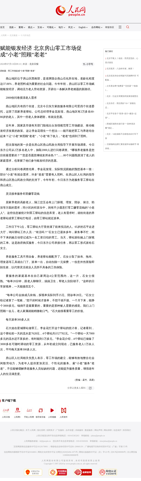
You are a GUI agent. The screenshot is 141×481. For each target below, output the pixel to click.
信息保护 (117, 430)
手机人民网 (29, 411)
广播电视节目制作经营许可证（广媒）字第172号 (106, 447)
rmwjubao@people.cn (108, 441)
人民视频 (52, 411)
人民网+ (17, 411)
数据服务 (89, 430)
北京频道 (13, 35)
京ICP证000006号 (118, 452)
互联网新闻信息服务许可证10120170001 (31, 447)
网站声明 (98, 430)
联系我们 (127, 430)
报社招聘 (41, 430)
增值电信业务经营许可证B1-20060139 (66, 447)
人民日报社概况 (17, 430)
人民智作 (64, 411)
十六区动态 (25, 35)
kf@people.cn (45, 441)
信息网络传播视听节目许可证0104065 (20, 452)
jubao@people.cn (98, 436)
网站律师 (108, 430)
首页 (2, 27)
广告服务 (60, 430)
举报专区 (109, 27)
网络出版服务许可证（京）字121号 (94, 452)
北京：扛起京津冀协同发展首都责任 (122, 96)
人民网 (3, 35)
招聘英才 (50, 430)
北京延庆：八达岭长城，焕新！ (120, 69)
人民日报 (6, 411)
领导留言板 (40, 411)
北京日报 (33, 64)
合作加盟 (70, 430)
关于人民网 (30, 430)
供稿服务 (79, 430)
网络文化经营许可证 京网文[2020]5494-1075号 (58, 452)
